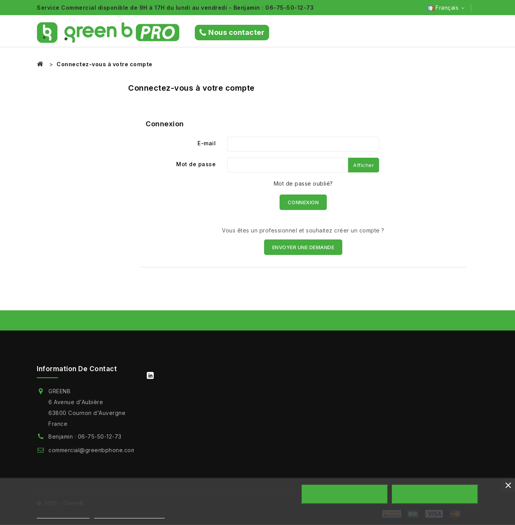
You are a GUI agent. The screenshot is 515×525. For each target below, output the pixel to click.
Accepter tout (435, 494)
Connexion (303, 202)
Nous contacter (232, 32)
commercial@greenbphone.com (92, 450)
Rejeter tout (345, 494)
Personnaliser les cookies (129, 514)
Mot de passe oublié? (303, 183)
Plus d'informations (63, 514)
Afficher (363, 165)
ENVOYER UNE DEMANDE (303, 247)
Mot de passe (196, 164)
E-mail (206, 143)
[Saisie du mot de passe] (287, 165)
